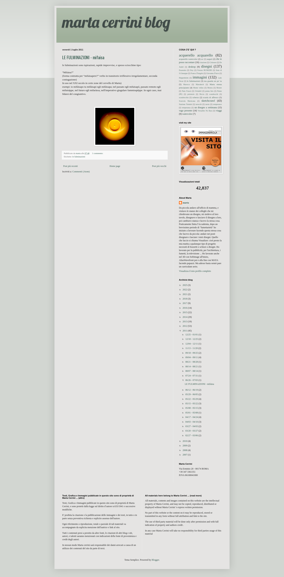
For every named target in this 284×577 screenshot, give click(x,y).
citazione (203, 62)
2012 (185, 326)
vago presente (185, 110)
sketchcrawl (208, 100)
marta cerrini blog (116, 22)
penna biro (209, 91)
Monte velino (198, 88)
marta (186, 202)
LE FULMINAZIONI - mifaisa (83, 57)
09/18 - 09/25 (192, 352)
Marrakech (200, 84)
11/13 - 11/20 (191, 348)
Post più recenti (70, 166)
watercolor (187, 114)
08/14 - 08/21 (192, 366)
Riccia (202, 94)
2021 (185, 294)
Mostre (219, 88)
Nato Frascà (186, 91)
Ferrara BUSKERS (204, 70)
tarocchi (199, 104)
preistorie (191, 94)
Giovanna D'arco (212, 73)
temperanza (186, 108)
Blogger (155, 560)
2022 (185, 289)
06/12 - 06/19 (192, 389)
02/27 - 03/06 (192, 435)
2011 (185, 330)
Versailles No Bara (205, 111)
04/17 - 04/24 (192, 417)
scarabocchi (213, 94)
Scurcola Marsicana (187, 101)
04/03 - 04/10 (192, 421)
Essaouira (182, 70)
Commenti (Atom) (81, 171)
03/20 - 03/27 (192, 430)
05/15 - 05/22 (192, 403)
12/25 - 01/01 (192, 334)
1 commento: (97, 153)
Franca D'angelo (197, 73)
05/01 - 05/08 (192, 412)
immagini (200, 77)
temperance (217, 104)
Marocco (186, 84)
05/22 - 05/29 (192, 399)
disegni (206, 66)
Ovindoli (198, 91)
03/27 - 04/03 (192, 426)
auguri (209, 59)
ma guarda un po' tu (213, 81)
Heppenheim (183, 78)
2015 (185, 312)
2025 (185, 285)
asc (202, 59)
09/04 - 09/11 (191, 357)
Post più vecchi (159, 166)
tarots (207, 104)
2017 (185, 303)
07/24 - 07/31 (192, 375)
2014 (185, 317)
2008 (185, 450)
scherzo (195, 97)
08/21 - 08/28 (192, 361)
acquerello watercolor (188, 59)
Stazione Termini (185, 104)
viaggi (219, 110)
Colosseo (212, 62)
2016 (185, 308)
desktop (191, 66)
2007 (185, 454)
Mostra (210, 88)
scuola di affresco (210, 97)
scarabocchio (184, 97)
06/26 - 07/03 (192, 380)
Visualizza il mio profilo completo (195, 271)
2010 (185, 441)
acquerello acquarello (196, 55)
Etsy (191, 70)
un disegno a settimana (206, 107)
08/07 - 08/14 (192, 371)
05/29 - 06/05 (192, 394)
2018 (185, 298)
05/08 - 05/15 (192, 408)
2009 (185, 445)
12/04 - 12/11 (191, 343)
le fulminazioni (78, 156)
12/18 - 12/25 (192, 339)
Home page (115, 166)
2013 (185, 321)
